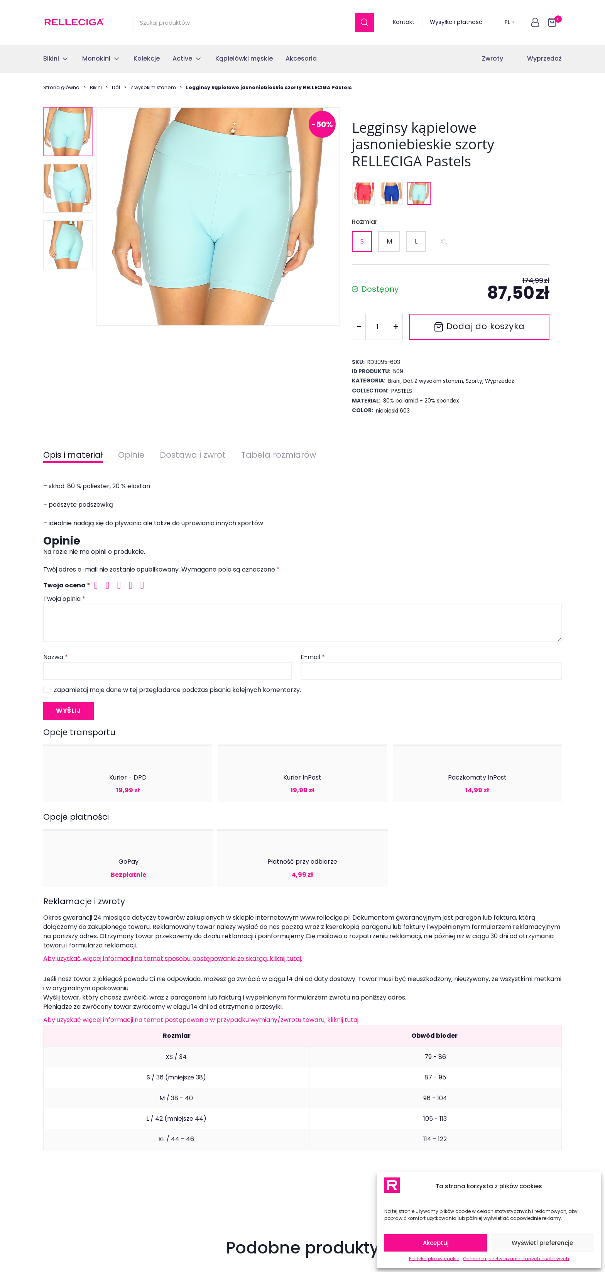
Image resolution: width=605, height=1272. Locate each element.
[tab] (297, 852)
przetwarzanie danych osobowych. (340, 988)
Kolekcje (54, 1107)
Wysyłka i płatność (456, 22)
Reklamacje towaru (203, 1107)
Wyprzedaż (544, 58)
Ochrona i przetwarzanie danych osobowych (516, 1258)
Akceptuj (436, 1243)
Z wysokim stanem (153, 87)
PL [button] (509, 22)
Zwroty (492, 58)
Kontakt (403, 22)
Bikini (96, 87)
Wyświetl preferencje (542, 1243)
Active (52, 1122)
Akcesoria (57, 1151)
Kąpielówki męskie (68, 1136)
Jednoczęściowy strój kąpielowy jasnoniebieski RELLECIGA (228, 803)
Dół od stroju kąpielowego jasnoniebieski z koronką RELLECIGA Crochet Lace (364, 807)
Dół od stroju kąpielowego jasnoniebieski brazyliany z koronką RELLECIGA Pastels (494, 807)
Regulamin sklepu (200, 1136)
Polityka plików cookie (434, 1258)
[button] (535, 22)
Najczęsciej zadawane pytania (218, 1122)
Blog (182, 1188)
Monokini (55, 1093)
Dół (116, 87)
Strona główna (61, 87)
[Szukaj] (364, 22)
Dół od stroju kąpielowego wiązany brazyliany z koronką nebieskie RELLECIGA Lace (101, 807)
